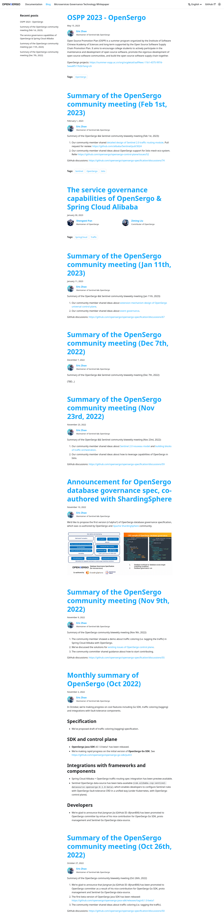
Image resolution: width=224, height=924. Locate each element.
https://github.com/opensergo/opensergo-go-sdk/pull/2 (102, 755)
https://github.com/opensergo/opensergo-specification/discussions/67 (127, 317)
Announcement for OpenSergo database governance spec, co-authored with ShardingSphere (119, 490)
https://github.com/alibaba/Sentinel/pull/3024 (117, 146)
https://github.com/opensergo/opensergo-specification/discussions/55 (127, 657)
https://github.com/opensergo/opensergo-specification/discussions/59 (127, 464)
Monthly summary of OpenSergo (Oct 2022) (104, 679)
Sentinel (79, 171)
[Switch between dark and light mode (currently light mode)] (219, 4)
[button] (195, 4)
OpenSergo (80, 77)
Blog (48, 4)
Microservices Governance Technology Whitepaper (81, 4)
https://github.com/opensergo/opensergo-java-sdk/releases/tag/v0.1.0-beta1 (113, 900)
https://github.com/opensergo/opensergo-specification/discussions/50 (127, 910)
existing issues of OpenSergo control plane (131, 647)
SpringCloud (81, 237)
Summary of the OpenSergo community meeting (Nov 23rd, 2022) (114, 408)
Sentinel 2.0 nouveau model (135, 446)
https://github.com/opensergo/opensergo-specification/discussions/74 (127, 160)
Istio (103, 171)
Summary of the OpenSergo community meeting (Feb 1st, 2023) (117, 104)
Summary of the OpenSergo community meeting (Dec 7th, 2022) (118, 343)
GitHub (210, 4)
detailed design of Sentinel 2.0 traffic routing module (135, 142)
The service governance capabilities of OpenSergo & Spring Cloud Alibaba (114, 198)
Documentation (33, 4)
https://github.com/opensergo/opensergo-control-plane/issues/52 (113, 154)
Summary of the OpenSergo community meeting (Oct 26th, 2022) (119, 846)
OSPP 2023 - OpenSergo (31, 21)
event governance (129, 310)
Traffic (94, 237)
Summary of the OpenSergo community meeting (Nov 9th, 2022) (118, 600)
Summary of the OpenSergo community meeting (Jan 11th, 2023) (119, 264)
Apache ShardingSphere (126, 525)
